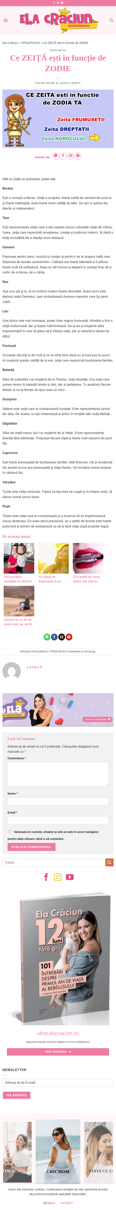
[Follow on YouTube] (62, 3)
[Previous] (9, 1155)
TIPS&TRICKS (30, 42)
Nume (13, 793)
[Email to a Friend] (70, 156)
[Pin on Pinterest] (77, 156)
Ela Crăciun (10, 42)
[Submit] (109, 862)
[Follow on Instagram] (58, 3)
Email (12, 812)
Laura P (75, 83)
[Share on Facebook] (63, 156)
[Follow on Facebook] (54, 3)
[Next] (107, 1155)
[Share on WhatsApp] (55, 156)
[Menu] (5, 20)
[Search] (111, 20)
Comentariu (17, 758)
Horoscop (89, 651)
